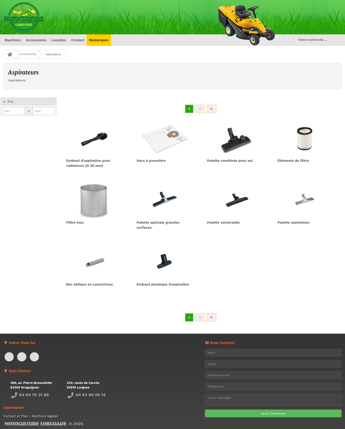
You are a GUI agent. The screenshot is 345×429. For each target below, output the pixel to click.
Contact (77, 40)
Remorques (99, 40)
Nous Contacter (273, 413)
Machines (13, 40)
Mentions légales (45, 416)
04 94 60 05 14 (86, 394)
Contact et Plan (15, 416)
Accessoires (36, 40)
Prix (11, 101)
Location (59, 40)
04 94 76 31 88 (29, 394)
